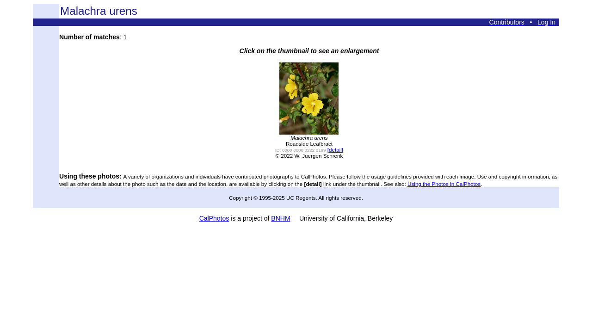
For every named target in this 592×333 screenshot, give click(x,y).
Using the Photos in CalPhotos (444, 184)
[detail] (335, 150)
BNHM (280, 218)
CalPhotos (214, 218)
